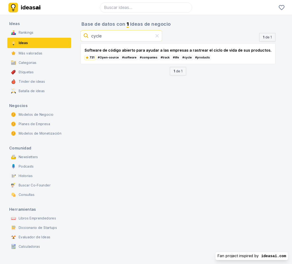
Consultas (22, 194)
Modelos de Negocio (32, 114)
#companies (148, 57)
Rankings (22, 32)
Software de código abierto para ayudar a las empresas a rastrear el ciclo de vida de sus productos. (178, 50)
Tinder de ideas (28, 81)
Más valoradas (27, 53)
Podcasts (22, 166)
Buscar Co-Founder (31, 185)
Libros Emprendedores (33, 218)
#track (165, 57)
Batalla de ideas (28, 91)
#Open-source (108, 57)
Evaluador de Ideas (30, 237)
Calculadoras (25, 246)
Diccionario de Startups (34, 227)
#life (176, 57)
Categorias (24, 62)
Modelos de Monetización (36, 133)
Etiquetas (22, 72)
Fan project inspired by (251, 255)
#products (202, 57)
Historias (22, 175)
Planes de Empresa (30, 124)
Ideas (19, 43)
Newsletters (24, 157)
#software (129, 57)
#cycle (187, 57)
